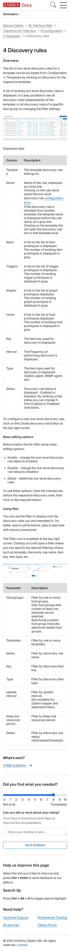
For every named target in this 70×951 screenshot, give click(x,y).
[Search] (53, 5)
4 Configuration (52, 31)
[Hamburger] (63, 5)
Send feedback (35, 845)
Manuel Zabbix (13, 25)
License (22, 945)
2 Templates (11, 36)
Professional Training (52, 917)
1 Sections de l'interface (19, 31)
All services (11, 925)
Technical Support (15, 917)
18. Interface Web (40, 25)
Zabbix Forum (47, 925)
